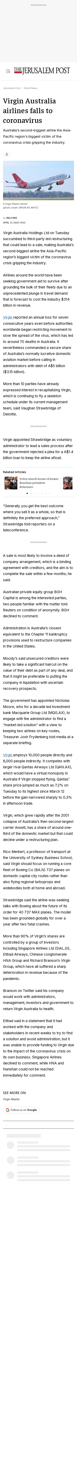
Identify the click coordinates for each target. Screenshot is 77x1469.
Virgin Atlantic (11, 1099)
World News (31, 88)
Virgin (8, 317)
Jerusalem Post (11, 88)
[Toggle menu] (8, 71)
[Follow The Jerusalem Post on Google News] (21, 1110)
